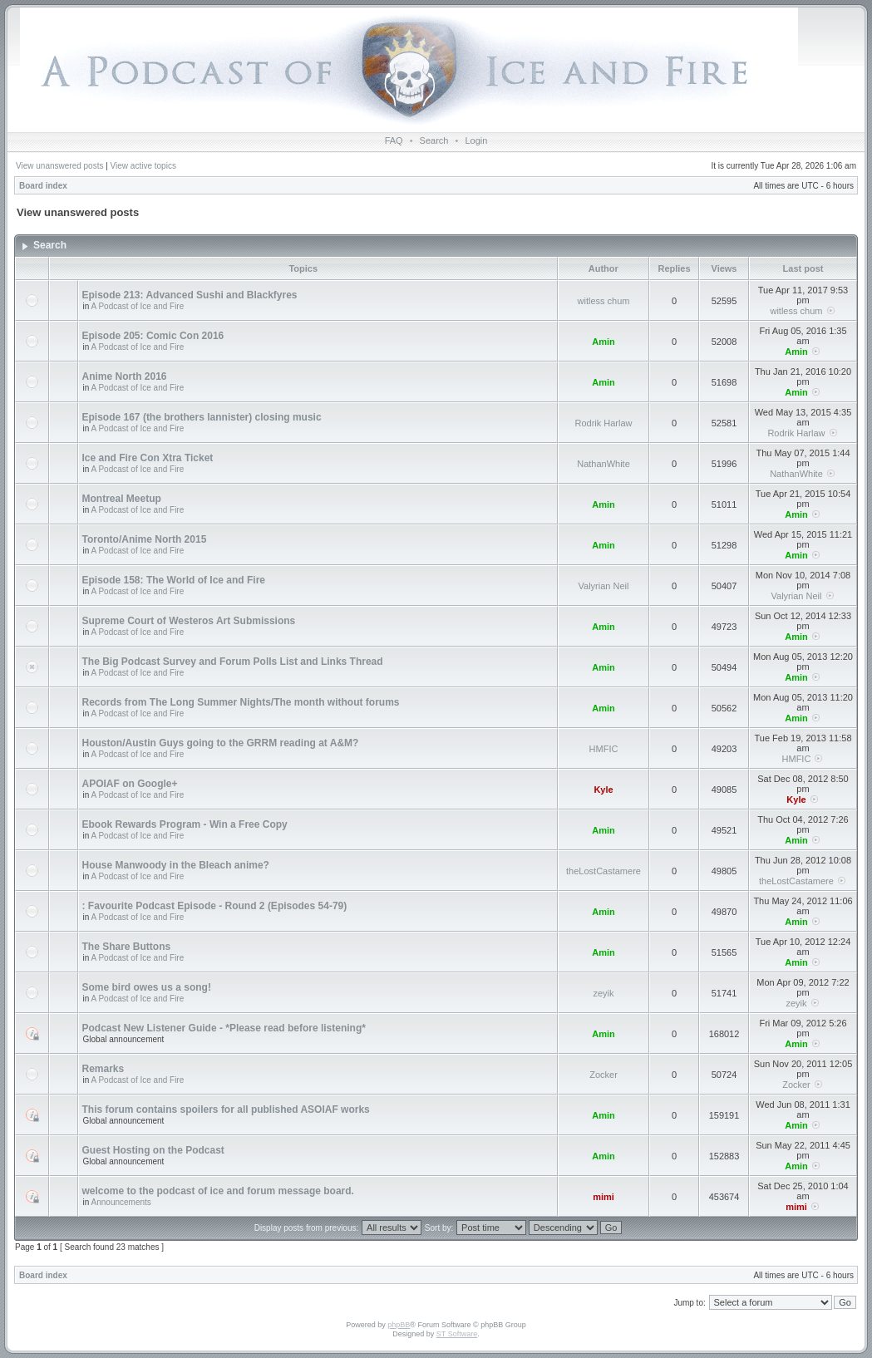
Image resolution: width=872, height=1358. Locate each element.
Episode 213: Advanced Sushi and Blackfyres (190, 295)
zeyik (603, 993)
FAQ (394, 140)
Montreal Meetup (121, 498)
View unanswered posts (59, 165)
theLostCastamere (603, 871)
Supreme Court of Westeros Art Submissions (189, 621)
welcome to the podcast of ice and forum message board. (218, 1191)
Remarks (103, 1069)
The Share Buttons (126, 946)
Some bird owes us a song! (146, 987)
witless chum (604, 301)
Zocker (603, 1075)
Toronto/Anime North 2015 (144, 539)
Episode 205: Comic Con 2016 (153, 336)
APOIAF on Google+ (130, 784)
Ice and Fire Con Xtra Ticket (148, 458)
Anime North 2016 (124, 376)
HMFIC (603, 749)
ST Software (456, 1334)
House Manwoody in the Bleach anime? (175, 865)
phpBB (398, 1325)
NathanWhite (603, 464)
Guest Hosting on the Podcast (153, 1150)
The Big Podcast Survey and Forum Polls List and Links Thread (232, 661)
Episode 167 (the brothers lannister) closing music (202, 417)
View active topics (143, 165)
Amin (603, 342)
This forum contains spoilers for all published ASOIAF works (226, 1109)
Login (476, 140)
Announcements (121, 1202)
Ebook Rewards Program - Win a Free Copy (185, 824)
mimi (603, 1197)
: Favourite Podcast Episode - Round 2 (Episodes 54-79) (214, 906)
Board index (43, 185)
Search (434, 140)
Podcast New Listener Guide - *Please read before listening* (224, 1028)
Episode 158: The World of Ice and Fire (174, 580)
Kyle (603, 790)
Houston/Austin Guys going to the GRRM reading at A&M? (220, 743)
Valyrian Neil (604, 586)
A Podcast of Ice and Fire (138, 306)
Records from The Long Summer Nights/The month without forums (241, 702)
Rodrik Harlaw (603, 423)
